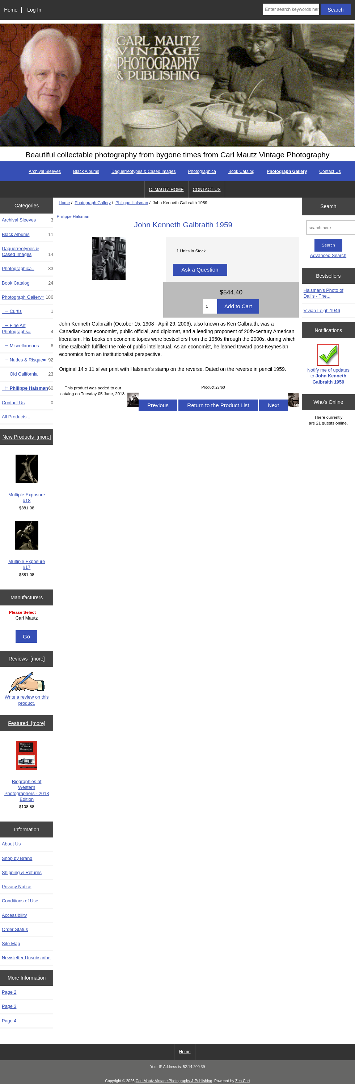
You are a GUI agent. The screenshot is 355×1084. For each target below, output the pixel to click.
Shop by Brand (17, 858)
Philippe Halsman (131, 202)
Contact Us (330, 171)
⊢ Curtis (27, 311)
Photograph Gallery (93, 202)
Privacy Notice (16, 886)
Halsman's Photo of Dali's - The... (323, 293)
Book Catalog (241, 171)
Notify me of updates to (328, 364)
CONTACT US (207, 189)
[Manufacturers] (27, 619)
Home (10, 10)
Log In (34, 10)
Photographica (202, 171)
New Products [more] (27, 437)
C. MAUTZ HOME (166, 189)
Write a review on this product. (27, 689)
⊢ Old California (27, 374)
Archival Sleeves (45, 171)
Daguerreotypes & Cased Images (143, 171)
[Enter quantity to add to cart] (210, 306)
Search (328, 206)
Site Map (11, 943)
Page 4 (9, 1020)
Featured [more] (26, 723)
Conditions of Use (20, 900)
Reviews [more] (27, 659)
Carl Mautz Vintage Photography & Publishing (174, 1081)
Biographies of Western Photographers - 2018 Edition (26, 771)
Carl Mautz (27, 618)
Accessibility (14, 915)
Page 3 (9, 1006)
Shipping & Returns (22, 872)
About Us (11, 844)
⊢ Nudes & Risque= (27, 360)
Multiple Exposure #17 (26, 545)
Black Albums (86, 171)
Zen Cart (242, 1081)
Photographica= (27, 269)
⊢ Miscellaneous (27, 346)
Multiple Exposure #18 (26, 479)
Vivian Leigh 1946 (322, 310)
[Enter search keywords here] (291, 9)
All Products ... (16, 416)
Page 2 (9, 992)
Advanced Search (328, 255)
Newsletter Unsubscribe (26, 957)
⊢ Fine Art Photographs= (27, 328)
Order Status (15, 929)
